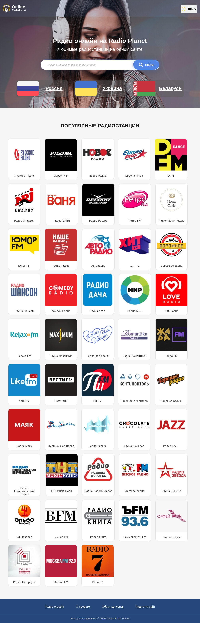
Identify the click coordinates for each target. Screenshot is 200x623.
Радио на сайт (145, 606)
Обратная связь (113, 606)
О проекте (83, 606)
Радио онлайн (54, 606)
